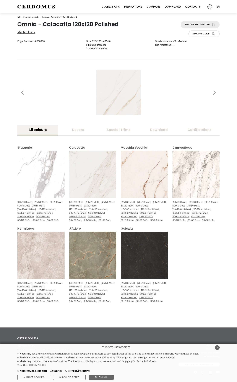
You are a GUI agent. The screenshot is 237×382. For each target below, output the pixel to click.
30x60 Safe (53, 220)
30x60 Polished (25, 216)
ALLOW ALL (101, 377)
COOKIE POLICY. (37, 365)
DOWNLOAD (173, 6)
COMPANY (153, 6)
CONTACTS (193, 6)
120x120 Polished (46, 209)
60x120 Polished (25, 212)
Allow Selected (69, 377)
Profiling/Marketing (79, 370)
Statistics (57, 370)
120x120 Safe (43, 216)
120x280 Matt (24, 202)
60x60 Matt (23, 205)
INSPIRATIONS (133, 6)
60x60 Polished (45, 212)
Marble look (26, 32)
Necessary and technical (33, 370)
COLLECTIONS (111, 6)
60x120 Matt (56, 202)
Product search (31, 17)
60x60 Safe (38, 220)
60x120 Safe (23, 220)
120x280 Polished (26, 209)
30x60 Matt (38, 205)
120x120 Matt (41, 202)
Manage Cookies (34, 377)
